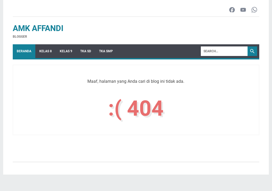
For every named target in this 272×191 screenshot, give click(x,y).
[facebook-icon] (232, 10)
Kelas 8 (45, 51)
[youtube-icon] (243, 10)
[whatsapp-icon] (254, 10)
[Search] (224, 51)
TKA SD (85, 51)
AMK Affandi (38, 28)
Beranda (24, 51)
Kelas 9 (66, 51)
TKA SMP (106, 51)
